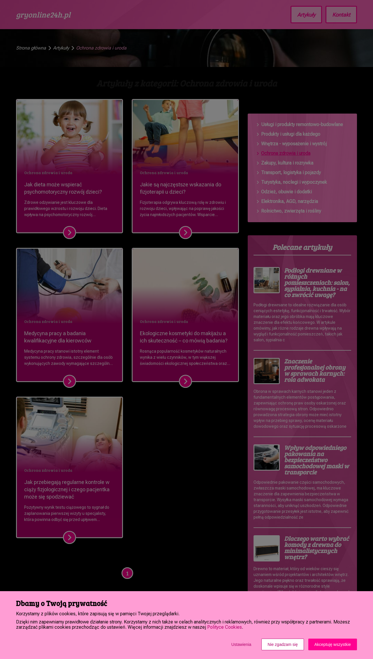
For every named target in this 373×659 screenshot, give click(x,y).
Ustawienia (241, 644)
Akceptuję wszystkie (332, 644)
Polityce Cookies (224, 627)
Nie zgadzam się (283, 644)
